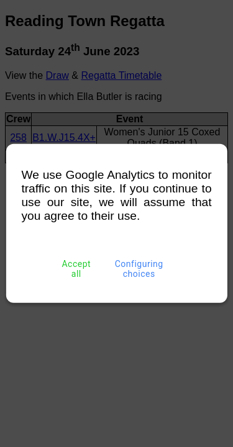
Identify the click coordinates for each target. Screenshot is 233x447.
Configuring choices (139, 268)
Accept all (76, 268)
